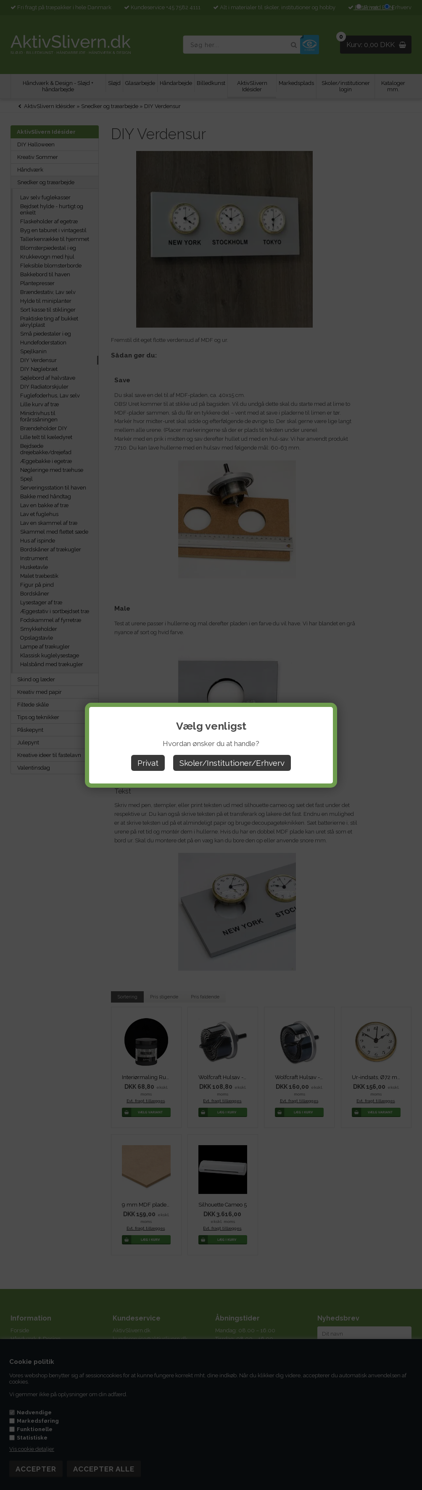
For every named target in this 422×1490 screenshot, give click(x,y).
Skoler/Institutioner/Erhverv (232, 762)
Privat (147, 762)
